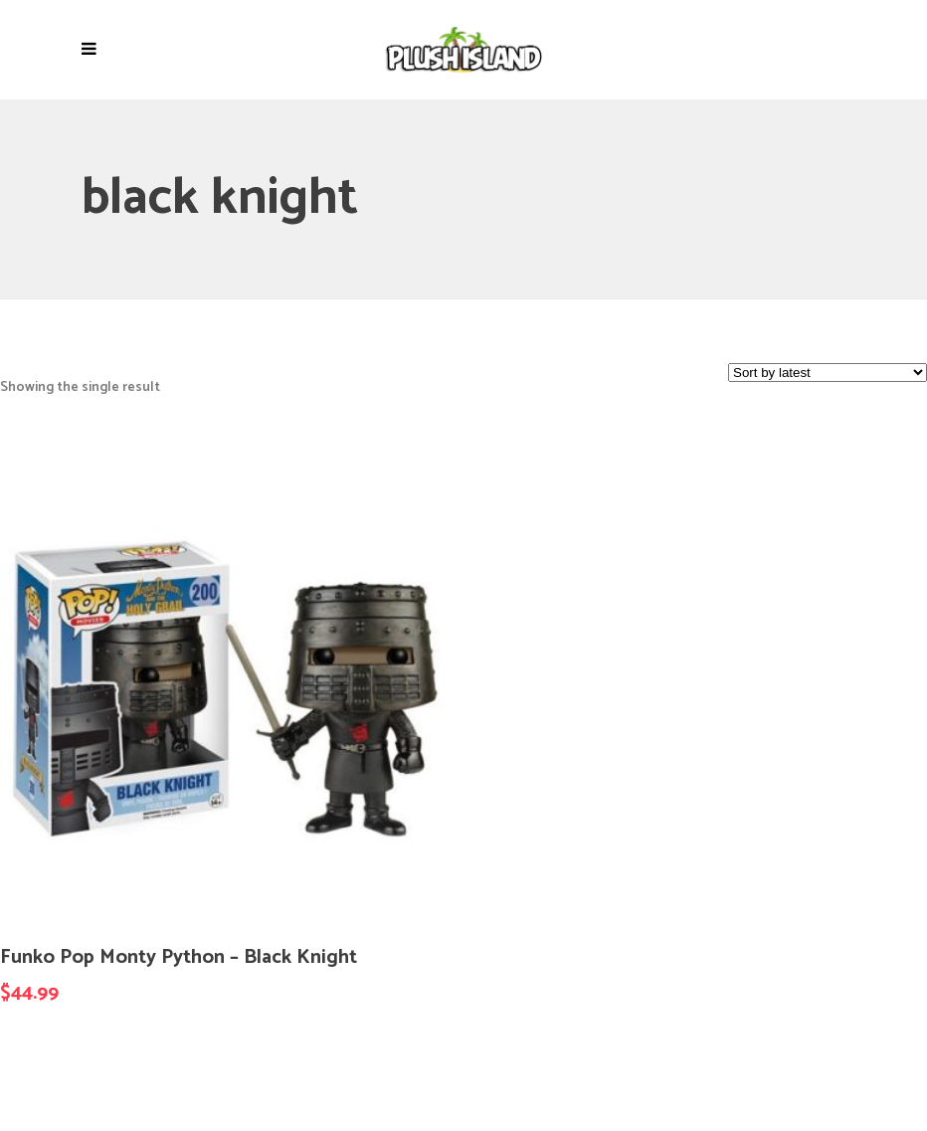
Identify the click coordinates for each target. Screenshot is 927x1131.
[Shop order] (827, 372)
